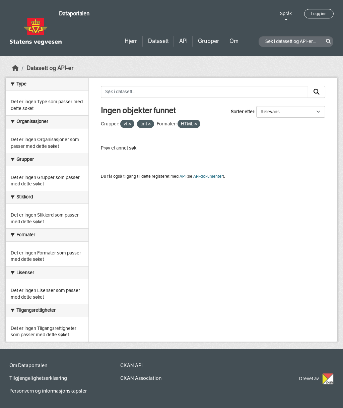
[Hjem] (15, 68)
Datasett (158, 41)
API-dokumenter (208, 176)
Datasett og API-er (49, 68)
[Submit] (316, 92)
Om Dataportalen (28, 365)
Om (233, 41)
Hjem (131, 41)
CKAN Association (140, 378)
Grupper (208, 41)
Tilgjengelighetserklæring (38, 378)
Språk (286, 13)
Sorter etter (242, 112)
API (183, 41)
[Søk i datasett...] (204, 92)
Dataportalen (74, 13)
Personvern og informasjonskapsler (48, 391)
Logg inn (319, 13)
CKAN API (131, 365)
